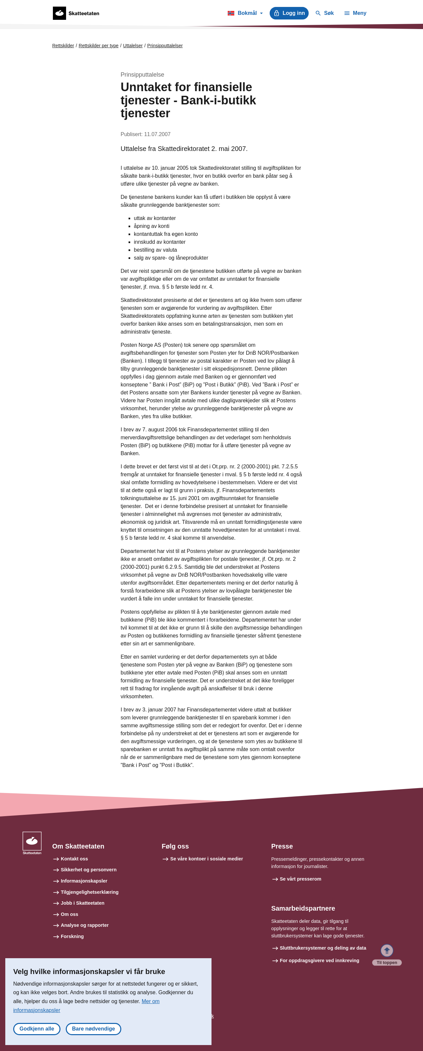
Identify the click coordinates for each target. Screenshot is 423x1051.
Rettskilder (63, 45)
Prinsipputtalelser (165, 45)
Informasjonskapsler (84, 881)
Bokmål (245, 14)
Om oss (69, 914)
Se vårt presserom (301, 879)
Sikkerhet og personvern (89, 869)
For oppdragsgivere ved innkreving (320, 960)
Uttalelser (133, 45)
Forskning (72, 936)
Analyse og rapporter (85, 925)
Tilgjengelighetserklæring (90, 892)
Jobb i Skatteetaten (82, 903)
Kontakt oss (74, 858)
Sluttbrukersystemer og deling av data (323, 948)
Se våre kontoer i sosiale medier (206, 858)
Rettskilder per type (99, 45)
